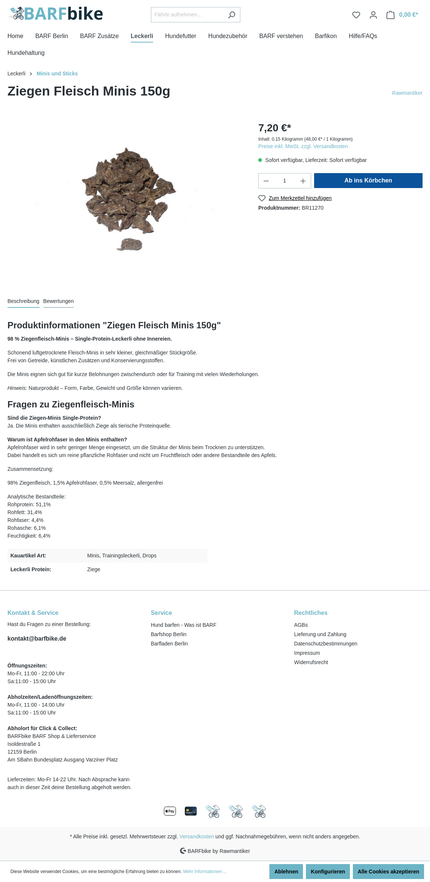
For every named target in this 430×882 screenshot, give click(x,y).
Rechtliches (311, 613)
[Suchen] (231, 14)
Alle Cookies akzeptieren (388, 872)
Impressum (307, 653)
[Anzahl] (285, 180)
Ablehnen (286, 872)
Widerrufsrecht (311, 662)
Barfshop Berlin (169, 634)
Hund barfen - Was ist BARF (183, 625)
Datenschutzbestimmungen (325, 644)
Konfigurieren (328, 872)
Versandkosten (197, 836)
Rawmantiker (407, 93)
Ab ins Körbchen (368, 180)
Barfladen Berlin (169, 644)
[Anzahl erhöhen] (303, 180)
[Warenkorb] (402, 15)
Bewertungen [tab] (58, 301)
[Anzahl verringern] (266, 180)
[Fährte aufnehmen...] (187, 14)
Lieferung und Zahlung (320, 634)
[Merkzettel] (356, 15)
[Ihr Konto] (373, 15)
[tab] (23, 301)
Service (161, 613)
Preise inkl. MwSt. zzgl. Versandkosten (303, 146)
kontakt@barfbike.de (36, 638)
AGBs (301, 625)
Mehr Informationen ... (205, 871)
